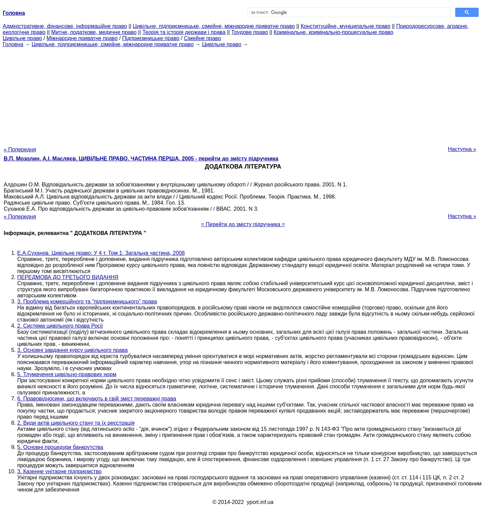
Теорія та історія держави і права (183, 32)
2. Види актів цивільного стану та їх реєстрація (76, 423)
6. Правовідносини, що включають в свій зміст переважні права (96, 398)
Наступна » (462, 149)
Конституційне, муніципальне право (345, 26)
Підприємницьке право (151, 38)
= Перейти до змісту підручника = (243, 224)
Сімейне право (202, 38)
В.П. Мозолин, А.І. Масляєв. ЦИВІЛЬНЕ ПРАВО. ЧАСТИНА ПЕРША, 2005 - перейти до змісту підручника (141, 158)
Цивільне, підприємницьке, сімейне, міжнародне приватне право (214, 26)
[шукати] (348, 12)
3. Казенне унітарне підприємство (59, 471)
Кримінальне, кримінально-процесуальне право (333, 32)
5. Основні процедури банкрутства (60, 447)
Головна (13, 44)
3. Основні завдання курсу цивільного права (72, 350)
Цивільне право (22, 38)
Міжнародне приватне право (82, 38)
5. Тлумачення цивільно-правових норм (66, 374)
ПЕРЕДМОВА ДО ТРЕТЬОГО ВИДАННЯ (67, 277)
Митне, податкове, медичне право (94, 32)
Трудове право (249, 32)
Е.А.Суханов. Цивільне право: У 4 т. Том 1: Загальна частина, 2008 (101, 253)
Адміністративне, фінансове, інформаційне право (65, 26)
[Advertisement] (243, 95)
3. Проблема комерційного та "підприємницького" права (87, 301)
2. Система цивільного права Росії (60, 326)
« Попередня (20, 149)
